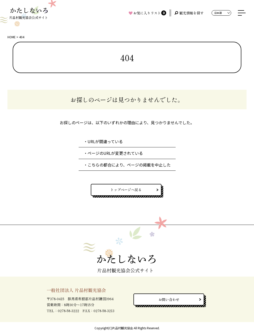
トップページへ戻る (126, 189)
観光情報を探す (191, 12)
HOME (11, 37)
